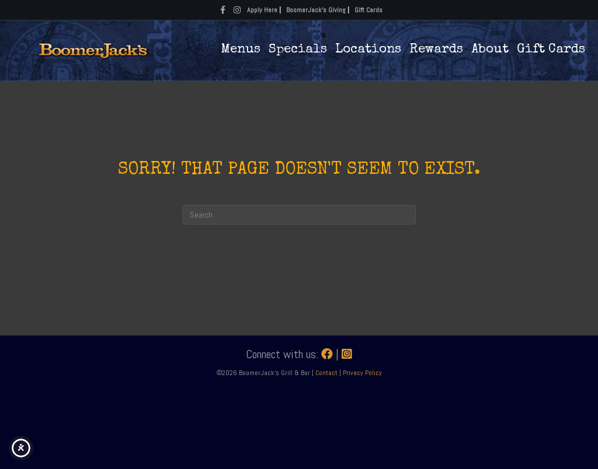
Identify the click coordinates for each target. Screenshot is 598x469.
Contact (327, 372)
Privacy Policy (362, 372)
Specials (298, 50)
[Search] (299, 215)
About (490, 50)
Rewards (436, 50)
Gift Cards (368, 10)
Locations (368, 50)
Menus (240, 50)
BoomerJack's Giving (316, 10)
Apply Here (262, 10)
